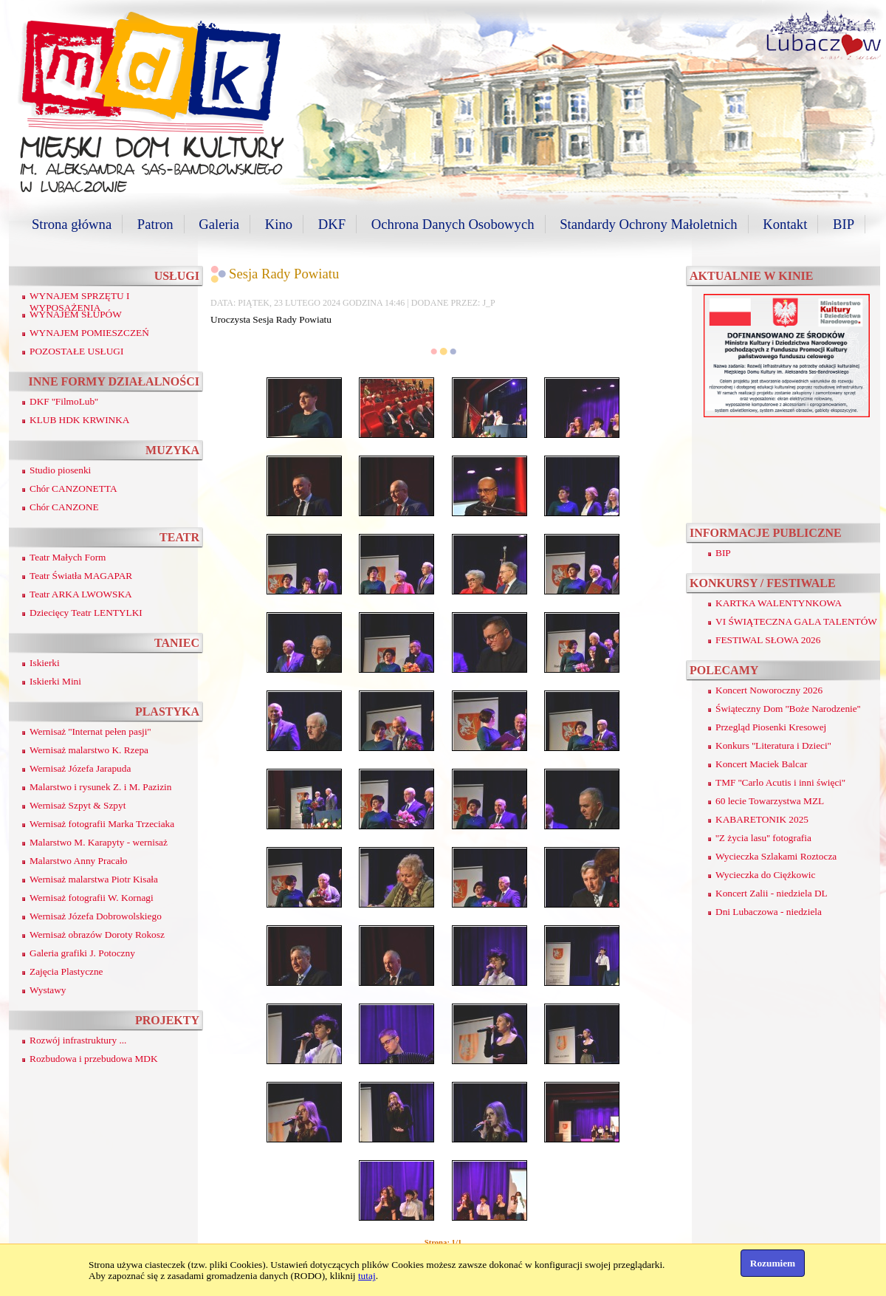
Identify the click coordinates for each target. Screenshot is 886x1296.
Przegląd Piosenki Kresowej (770, 727)
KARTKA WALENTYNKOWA (778, 602)
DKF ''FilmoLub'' (64, 401)
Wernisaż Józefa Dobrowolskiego (96, 916)
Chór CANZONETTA (73, 488)
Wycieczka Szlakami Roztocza (776, 856)
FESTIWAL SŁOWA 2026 (767, 639)
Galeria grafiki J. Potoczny (82, 953)
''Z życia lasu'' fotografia (763, 837)
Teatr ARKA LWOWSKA (81, 594)
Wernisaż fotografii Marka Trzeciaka (102, 823)
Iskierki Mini (55, 681)
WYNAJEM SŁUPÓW (76, 314)
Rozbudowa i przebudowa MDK (94, 1058)
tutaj (367, 1275)
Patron (155, 224)
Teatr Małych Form (68, 557)
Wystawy (48, 989)
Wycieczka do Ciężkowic (765, 874)
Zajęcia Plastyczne (66, 971)
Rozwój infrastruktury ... (78, 1040)
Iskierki (45, 662)
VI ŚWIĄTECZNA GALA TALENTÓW (796, 621)
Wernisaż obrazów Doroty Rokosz (97, 934)
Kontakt (785, 224)
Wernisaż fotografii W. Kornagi (92, 897)
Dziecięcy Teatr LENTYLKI (86, 612)
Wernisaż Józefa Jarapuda (80, 768)
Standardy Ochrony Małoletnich (648, 224)
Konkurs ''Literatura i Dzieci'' (773, 745)
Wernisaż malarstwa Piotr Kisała (94, 879)
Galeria (219, 224)
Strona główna (71, 224)
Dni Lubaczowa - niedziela (768, 911)
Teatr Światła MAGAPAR (81, 575)
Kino (278, 224)
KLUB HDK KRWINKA (80, 419)
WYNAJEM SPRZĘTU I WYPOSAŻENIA (80, 301)
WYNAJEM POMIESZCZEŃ (89, 332)
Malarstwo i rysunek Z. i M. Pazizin (100, 786)
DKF (332, 224)
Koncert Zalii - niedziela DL (771, 893)
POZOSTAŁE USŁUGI (76, 351)
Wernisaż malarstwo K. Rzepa (89, 749)
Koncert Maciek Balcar (761, 763)
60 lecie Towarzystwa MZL (769, 800)
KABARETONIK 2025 (761, 819)
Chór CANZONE (64, 506)
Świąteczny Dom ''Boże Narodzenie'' (788, 708)
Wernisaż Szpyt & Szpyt (78, 805)
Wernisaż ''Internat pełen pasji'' (90, 731)
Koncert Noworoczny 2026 (769, 690)
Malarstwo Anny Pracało (79, 860)
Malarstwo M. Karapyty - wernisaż (99, 842)
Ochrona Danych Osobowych (453, 224)
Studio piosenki (60, 470)
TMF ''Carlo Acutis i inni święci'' (780, 782)
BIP (843, 224)
